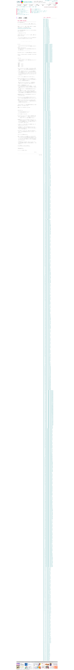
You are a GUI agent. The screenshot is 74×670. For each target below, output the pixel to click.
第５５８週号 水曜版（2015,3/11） (48, 528)
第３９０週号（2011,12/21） (47, 375)
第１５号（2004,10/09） (46, 32)
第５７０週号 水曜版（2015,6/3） (48, 539)
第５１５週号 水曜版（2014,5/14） (48, 489)
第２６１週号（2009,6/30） (47, 258)
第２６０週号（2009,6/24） (47, 257)
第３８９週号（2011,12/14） (47, 374)
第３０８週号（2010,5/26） (47, 299)
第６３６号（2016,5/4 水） (47, 583)
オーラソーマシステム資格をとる (25, 5)
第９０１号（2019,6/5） (46, 660)
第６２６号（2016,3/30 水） (47, 578)
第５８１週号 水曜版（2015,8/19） (48, 549)
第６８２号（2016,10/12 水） (47, 602)
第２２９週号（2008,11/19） (47, 228)
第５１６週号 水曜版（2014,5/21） (48, 490)
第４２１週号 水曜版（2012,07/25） (48, 404)
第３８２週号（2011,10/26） (47, 368)
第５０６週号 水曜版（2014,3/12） (48, 481)
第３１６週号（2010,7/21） (47, 306)
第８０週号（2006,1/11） (46, 92)
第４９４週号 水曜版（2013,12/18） (48, 470)
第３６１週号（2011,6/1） (47, 348)
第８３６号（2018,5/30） (46, 651)
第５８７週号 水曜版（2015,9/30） (48, 555)
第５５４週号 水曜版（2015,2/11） (48, 524)
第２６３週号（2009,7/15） (47, 260)
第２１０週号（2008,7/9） (47, 211)
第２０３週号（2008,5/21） (47, 205)
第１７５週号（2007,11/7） (47, 179)
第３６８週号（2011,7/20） (47, 355)
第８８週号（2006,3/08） (46, 100)
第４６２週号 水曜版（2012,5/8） (48, 441)
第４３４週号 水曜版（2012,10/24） (48, 416)
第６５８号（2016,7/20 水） (47, 592)
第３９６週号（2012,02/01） (47, 381)
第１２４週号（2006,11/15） (47, 133)
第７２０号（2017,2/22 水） (47, 618)
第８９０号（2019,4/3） (46, 659)
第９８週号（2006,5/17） (46, 109)
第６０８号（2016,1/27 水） (47, 570)
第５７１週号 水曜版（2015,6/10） (48, 540)
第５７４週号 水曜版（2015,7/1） (48, 543)
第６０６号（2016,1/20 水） (47, 569)
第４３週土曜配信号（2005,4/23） (48, 58)
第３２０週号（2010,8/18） (47, 310)
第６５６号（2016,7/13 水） (47, 591)
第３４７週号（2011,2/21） (47, 335)
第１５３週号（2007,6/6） (47, 160)
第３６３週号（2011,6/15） (47, 350)
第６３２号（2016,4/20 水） (47, 581)
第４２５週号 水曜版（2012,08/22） (48, 408)
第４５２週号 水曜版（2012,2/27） (48, 432)
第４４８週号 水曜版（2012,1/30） (48, 428)
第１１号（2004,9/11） (46, 28)
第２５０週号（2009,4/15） (47, 248)
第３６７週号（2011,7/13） (47, 354)
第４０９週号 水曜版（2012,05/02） (48, 393)
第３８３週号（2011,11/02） (47, 369)
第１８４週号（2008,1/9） (47, 187)
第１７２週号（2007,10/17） (47, 176)
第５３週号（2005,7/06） (46, 67)
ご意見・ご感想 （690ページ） (35, 12)
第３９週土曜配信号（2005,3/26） (48, 54)
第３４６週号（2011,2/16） (47, 334)
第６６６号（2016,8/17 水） (47, 596)
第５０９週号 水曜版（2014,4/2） (48, 484)
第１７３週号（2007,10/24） (47, 177)
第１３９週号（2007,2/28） (47, 147)
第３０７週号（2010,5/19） (47, 298)
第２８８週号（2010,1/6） (47, 283)
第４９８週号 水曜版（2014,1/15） (48, 474)
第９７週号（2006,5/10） (46, 108)
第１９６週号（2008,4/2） (47, 198)
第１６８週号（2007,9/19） (47, 172)
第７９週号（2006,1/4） (46, 91)
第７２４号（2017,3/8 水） (47, 620)
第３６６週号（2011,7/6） (47, 353)
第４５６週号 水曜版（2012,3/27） (48, 436)
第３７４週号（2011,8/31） (47, 360)
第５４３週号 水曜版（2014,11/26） (48, 514)
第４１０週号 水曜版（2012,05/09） (48, 394)
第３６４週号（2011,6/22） (47, 351)
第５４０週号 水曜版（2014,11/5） (48, 511)
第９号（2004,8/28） (46, 26)
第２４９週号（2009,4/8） (47, 247)
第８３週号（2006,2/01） (46, 95)
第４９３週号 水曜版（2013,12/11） (48, 469)
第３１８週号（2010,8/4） (47, 308)
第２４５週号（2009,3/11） (47, 243)
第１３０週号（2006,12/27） (47, 139)
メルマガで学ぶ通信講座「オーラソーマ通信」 (24, 6)
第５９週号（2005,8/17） (46, 73)
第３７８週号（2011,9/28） (47, 364)
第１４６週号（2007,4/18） (47, 154)
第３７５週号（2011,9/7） (47, 361)
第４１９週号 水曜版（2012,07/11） (48, 402)
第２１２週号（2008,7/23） (47, 213)
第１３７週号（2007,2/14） (47, 145)
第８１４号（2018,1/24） (46, 644)
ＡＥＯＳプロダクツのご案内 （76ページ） (23, 14)
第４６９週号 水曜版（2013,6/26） (48, 447)
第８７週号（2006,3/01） (46, 99)
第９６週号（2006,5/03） (46, 107)
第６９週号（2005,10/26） (47, 82)
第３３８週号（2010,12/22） (47, 327)
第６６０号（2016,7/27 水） (47, 593)
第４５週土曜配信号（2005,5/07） (48, 60)
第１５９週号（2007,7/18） (47, 164)
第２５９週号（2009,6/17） (47, 256)
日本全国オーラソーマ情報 (37, 5)
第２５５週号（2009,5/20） (47, 252)
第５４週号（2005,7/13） (46, 68)
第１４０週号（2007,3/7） (47, 148)
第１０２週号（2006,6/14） (47, 113)
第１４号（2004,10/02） (46, 31)
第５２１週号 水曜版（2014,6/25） (48, 494)
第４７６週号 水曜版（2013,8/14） (48, 453)
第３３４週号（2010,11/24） (47, 323)
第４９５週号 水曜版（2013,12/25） (48, 471)
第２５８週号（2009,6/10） (47, 255)
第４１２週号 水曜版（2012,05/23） (48, 396)
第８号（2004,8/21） (46, 25)
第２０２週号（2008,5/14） (47, 204)
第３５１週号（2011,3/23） (47, 339)
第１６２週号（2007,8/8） (47, 167)
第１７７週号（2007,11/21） (47, 181)
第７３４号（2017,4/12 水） (47, 624)
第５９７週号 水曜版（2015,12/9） (48, 564)
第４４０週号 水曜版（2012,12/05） (48, 422)
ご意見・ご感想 (34, 6)
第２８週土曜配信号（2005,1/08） (48, 44)
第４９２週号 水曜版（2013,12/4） (48, 468)
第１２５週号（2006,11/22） (47, 134)
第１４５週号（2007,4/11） (47, 153)
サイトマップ (51, 0)
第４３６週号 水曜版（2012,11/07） (48, 418)
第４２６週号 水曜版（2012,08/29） (48, 409)
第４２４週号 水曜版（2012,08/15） (48, 407)
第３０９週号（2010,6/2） (47, 300)
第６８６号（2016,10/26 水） (47, 604)
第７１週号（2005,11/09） (47, 84)
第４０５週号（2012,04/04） (47, 389)
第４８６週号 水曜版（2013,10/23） (48, 463)
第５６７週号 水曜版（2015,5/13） (48, 536)
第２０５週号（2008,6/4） (47, 207)
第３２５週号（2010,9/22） (47, 315)
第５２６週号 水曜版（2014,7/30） (48, 499)
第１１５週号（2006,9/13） (47, 125)
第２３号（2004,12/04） (46, 39)
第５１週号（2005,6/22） (46, 65)
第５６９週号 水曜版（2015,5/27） (48, 538)
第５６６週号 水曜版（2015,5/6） (48, 535)
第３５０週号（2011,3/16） (47, 338)
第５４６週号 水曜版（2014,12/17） (48, 517)
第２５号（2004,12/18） (46, 41)
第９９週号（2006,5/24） (46, 110)
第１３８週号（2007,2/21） (47, 146)
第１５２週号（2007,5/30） (47, 159)
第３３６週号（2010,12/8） (47, 325)
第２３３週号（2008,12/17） (47, 232)
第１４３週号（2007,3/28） (47, 151)
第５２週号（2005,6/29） (46, 66)
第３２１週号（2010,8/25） (47, 311)
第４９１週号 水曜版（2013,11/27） (48, 467)
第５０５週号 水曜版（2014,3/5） (48, 480)
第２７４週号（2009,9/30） (47, 270)
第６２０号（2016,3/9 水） (47, 575)
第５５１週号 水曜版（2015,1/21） (48, 521)
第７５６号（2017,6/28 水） (47, 632)
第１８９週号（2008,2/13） (47, 192)
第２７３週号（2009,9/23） (47, 269)
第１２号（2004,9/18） (46, 29)
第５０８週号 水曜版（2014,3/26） (48, 483)
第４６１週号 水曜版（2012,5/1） (48, 440)
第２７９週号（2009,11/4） (47, 275)
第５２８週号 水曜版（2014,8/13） (48, 501)
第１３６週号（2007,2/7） (47, 144)
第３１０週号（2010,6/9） (47, 301)
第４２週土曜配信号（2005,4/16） (48, 57)
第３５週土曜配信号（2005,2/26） (48, 50)
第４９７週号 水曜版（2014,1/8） (48, 473)
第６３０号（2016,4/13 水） (47, 580)
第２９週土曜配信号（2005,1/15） (48, 45)
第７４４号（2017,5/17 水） (47, 628)
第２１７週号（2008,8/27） (47, 218)
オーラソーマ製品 (43, 5)
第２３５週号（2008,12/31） (47, 234)
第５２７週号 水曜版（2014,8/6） (48, 500)
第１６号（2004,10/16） (46, 33)
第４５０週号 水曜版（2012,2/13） (48, 430)
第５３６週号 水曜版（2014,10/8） (48, 508)
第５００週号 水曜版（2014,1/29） (48, 476)
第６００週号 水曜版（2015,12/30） (48, 566)
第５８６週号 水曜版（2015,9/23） (48, 554)
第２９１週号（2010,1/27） (47, 286)
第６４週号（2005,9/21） (46, 77)
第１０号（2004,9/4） (46, 27)
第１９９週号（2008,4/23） (47, 201)
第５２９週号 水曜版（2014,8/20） (48, 502)
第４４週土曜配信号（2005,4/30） (48, 59)
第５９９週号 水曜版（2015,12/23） (48, 565)
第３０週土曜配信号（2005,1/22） (48, 46)
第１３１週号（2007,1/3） (47, 140)
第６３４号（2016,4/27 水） (47, 582)
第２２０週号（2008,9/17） (47, 221)
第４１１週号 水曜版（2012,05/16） (48, 395)
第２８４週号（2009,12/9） (47, 279)
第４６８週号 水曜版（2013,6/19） (48, 446)
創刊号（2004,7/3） (46, 19)
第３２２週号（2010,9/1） (47, 312)
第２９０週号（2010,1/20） (47, 285)
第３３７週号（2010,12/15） (47, 326)
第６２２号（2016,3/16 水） (47, 576)
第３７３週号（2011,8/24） (47, 359)
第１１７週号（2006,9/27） (47, 127)
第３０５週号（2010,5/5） (47, 296)
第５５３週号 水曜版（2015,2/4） (48, 523)
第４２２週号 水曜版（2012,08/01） (48, 405)
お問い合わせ (56, 0)
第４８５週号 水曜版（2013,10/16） (48, 462)
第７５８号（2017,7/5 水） (47, 633)
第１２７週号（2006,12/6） (47, 136)
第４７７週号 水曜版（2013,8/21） (48, 455)
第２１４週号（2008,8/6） (47, 215)
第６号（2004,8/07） (46, 23)
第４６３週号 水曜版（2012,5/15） (48, 442)
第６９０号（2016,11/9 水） (47, 606)
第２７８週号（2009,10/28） (47, 274)
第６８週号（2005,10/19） (47, 81)
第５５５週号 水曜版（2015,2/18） (48, 525)
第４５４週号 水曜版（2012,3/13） (48, 434)
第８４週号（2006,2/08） (46, 96)
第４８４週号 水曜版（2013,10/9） (48, 461)
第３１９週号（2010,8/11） (47, 309)
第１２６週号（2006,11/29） (47, 135)
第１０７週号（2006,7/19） (47, 117)
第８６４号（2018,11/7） (46, 655)
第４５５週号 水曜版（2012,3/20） (48, 435)
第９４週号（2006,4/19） (46, 105)
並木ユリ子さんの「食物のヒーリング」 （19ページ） (38, 11)
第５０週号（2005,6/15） (46, 64)
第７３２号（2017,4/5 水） (47, 623)
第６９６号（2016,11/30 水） (47, 609)
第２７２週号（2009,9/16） (47, 268)
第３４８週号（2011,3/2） (47, 336)
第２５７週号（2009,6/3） (47, 254)
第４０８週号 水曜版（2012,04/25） (48, 392)
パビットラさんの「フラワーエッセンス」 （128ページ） (39, 10)
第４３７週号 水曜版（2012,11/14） (48, 419)
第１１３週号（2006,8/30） (47, 123)
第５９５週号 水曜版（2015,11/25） (48, 562)
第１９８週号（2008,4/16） (47, 200)
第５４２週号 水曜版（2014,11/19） (48, 513)
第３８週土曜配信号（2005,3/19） (48, 53)
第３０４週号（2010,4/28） (47, 295)
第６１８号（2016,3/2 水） (47, 574)
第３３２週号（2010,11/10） (47, 321)
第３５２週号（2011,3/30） (47, 340)
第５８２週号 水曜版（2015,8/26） (48, 550)
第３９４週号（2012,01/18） (47, 379)
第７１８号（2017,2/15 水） (47, 617)
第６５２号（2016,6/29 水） (47, 589)
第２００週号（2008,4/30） (47, 202)
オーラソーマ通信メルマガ (55, 5)
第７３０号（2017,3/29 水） (47, 622)
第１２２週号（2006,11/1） (47, 131)
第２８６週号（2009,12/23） (47, 281)
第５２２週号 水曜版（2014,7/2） (48, 495)
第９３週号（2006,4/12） (46, 104)
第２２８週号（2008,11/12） (47, 227)
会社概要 (48, 0)
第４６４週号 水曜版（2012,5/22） (48, 443)
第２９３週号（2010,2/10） (47, 288)
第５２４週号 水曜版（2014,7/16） (48, 497)
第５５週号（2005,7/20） (46, 69)
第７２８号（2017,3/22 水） (47, 621)
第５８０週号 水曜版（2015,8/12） (48, 548)
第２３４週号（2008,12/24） (47, 233)
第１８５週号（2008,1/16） (47, 188)
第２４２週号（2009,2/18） (47, 240)
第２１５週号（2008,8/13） (47, 216)
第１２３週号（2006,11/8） (47, 132)
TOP (29, 1)
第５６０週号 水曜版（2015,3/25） (48, 530)
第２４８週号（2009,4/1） (47, 246)
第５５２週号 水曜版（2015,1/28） (48, 522)
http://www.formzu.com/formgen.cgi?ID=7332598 (24, 28)
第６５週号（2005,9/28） (46, 78)
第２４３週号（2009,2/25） (47, 241)
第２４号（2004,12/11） (46, 40)
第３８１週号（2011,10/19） (47, 367)
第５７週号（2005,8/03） (46, 71)
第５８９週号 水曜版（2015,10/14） (48, 557)
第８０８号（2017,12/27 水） (47, 642)
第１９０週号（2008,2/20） (47, 193)
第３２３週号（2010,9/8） (47, 313)
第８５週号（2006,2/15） (46, 97)
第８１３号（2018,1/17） (46, 643)
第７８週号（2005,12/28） (47, 90)
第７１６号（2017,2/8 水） (47, 616)
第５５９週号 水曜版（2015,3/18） (48, 529)
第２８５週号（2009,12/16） (47, 280)
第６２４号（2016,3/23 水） (47, 577)
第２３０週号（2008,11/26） (47, 229)
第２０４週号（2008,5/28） (47, 206)
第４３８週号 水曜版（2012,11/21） (48, 420)
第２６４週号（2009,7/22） (47, 261)
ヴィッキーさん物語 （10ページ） (22, 11)
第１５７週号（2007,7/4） (47, 162)
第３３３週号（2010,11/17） (47, 322)
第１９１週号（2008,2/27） (47, 194)
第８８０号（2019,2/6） (46, 657)
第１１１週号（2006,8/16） (47, 121)
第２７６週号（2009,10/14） (47, 272)
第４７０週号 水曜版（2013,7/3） (48, 448)
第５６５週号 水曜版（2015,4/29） (48, 534)
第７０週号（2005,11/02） (47, 83)
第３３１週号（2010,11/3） (47, 320)
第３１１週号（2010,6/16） (47, 302)
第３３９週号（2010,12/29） (47, 328)
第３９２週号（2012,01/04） (47, 377)
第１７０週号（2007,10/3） (47, 174)
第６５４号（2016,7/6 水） (47, 590)
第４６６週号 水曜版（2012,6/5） (48, 444)
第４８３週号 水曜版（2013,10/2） (48, 460)
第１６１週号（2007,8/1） (47, 166)
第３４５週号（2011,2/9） (47, 333)
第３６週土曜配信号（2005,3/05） (48, 51)
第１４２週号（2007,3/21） (47, 150)
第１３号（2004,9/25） (46, 30)
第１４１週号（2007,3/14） (47, 149)
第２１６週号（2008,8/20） (47, 217)
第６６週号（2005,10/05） (47, 79)
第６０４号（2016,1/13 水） (47, 568)
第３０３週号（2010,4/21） (47, 294)
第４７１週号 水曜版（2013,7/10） (48, 449)
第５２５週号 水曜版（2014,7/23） (48, 498)
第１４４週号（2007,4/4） (47, 152)
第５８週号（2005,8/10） (46, 72)
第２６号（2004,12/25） (46, 42)
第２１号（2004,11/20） (46, 37)
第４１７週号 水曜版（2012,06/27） (48, 400)
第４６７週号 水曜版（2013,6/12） (48, 445)
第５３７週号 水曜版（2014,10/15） (48, 509)
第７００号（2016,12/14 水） (47, 611)
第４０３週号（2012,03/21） (47, 387)
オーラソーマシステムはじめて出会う (19, 5)
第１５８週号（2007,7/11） (47, 163)
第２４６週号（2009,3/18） (47, 244)
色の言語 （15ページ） (20, 13)
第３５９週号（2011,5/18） (47, 346)
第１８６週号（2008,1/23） (47, 189)
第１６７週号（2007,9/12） (47, 171)
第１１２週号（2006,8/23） (47, 122)
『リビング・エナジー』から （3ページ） (23, 12)
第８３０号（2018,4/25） (46, 649)
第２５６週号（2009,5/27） (47, 253)
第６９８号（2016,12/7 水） (47, 610)
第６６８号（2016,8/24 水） (47, 597)
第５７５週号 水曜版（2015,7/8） (48, 544)
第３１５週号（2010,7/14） (47, 305)
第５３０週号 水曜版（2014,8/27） (48, 503)
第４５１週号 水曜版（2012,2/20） (48, 431)
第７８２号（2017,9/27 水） (47, 637)
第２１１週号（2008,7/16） (47, 212)
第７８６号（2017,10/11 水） (47, 638)
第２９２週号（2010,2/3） (47, 287)
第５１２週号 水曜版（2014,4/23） (48, 487)
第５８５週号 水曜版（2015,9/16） (48, 553)
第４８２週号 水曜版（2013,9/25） (48, 459)
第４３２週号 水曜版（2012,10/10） (48, 414)
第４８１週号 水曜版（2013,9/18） (48, 458)
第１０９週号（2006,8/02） (47, 119)
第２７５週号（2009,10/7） (47, 271)
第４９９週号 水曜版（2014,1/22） (48, 475)
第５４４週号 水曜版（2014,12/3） (48, 515)
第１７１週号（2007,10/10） (47, 175)
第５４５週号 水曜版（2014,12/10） (48, 516)
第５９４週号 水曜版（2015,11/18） (48, 561)
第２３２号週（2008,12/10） (47, 231)
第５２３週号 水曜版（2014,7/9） (48, 496)
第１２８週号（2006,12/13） (47, 137)
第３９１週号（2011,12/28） (47, 376)
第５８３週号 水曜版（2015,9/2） (48, 551)
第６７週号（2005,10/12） (47, 80)
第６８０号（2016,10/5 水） (47, 601)
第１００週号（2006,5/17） (47, 111)
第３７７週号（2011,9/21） (47, 363)
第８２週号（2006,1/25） (46, 94)
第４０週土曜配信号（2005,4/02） (48, 55)
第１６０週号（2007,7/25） (47, 165)
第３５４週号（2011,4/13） (47, 342)
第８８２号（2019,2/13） (46, 658)
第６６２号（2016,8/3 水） (47, 594)
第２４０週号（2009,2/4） (47, 238)
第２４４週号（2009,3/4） (47, 242)
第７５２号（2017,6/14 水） (47, 631)
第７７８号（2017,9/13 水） (47, 636)
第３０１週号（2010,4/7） (47, 293)
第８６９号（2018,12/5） (46, 656)
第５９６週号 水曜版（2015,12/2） (48, 563)
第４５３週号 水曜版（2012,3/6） (48, 433)
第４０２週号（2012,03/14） (47, 386)
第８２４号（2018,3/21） (46, 647)
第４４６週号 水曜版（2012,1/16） (48, 427)
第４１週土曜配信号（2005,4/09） (48, 56)
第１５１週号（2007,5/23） (47, 158)
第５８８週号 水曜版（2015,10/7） (48, 556)
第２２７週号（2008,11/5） (47, 226)
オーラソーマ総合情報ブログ (49, 5)
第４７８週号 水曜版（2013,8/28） (48, 456)
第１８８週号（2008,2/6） (47, 191)
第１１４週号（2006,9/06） (47, 124)
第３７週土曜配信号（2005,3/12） (48, 52)
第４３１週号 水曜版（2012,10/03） (48, 413)
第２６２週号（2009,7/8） (47, 259)
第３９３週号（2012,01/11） (47, 378)
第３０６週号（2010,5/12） (47, 297)
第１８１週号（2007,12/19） (47, 184)
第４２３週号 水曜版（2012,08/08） (48, 406)
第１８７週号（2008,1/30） (47, 190)
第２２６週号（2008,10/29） (47, 225)
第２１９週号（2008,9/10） (47, 220)
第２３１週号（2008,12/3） (47, 230)
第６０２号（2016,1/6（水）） (47, 567)
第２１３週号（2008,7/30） (47, 214)
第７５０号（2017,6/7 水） (47, 630)
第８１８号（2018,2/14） (46, 646)
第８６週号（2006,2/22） (46, 98)
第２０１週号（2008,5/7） (47, 203)
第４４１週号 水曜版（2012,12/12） (48, 423)
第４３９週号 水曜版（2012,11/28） (48, 421)
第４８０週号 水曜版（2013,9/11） (48, 457)
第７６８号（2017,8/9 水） (47, 635)
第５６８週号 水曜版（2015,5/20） (48, 537)
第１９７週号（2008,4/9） (47, 199)
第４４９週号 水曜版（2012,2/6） (48, 429)
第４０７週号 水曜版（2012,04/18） (48, 391)
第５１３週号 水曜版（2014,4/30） (48, 488)
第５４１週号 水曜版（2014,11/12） (48, 512)
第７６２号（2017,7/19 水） (47, 634)
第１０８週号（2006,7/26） (47, 118)
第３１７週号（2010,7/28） (47, 307)
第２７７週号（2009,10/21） (47, 273)
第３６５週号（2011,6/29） (47, 352)
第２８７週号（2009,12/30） (47, 282)
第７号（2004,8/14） (46, 24)
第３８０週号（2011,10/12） (47, 366)
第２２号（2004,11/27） (46, 38)
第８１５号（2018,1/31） (46, 645)
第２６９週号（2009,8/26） (47, 265)
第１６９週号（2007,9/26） (47, 173)
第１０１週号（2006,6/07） (47, 112)
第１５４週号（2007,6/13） (47, 161)
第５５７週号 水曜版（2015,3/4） (48, 527)
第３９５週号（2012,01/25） (47, 380)
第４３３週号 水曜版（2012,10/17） (48, 415)
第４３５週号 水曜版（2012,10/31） (48, 417)
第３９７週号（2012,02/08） (47, 382)
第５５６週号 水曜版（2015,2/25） (48, 526)
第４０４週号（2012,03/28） (47, 388)
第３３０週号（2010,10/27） (47, 319)
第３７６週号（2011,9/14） (47, 362)
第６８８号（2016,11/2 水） (47, 605)
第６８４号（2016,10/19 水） (47, 603)
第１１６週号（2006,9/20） (47, 126)
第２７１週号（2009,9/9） (47, 267)
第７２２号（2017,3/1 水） (47, 619)
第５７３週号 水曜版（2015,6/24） (48, 542)
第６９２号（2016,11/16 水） (47, 607)
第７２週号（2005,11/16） (47, 85)
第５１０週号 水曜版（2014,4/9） (48, 485)
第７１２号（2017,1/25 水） (47, 615)
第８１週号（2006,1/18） (46, 93)
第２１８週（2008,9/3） (46, 219)
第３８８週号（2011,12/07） (47, 373)
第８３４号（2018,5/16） (46, 650)
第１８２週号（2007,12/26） (47, 185)
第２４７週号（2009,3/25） (47, 245)
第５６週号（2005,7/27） (46, 70)
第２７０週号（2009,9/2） (47, 266)
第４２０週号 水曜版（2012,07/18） (48, 403)
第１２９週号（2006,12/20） (47, 138)
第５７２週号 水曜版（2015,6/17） (48, 541)
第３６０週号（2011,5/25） (47, 347)
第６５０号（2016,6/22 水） (47, 588)
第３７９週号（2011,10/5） (47, 365)
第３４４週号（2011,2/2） (47, 332)
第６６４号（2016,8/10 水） (47, 595)
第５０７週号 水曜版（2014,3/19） (48, 482)
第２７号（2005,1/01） (46, 43)
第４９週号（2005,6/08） (46, 63)
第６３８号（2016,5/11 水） (47, 584)
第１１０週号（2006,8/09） (47, 120)
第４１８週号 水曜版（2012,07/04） (48, 401)
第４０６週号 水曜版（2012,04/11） (48, 390)
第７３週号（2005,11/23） (47, 86)
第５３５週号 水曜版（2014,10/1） (48, 507)
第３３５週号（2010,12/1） (47, 324)
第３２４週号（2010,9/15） (47, 314)
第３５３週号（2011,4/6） (47, 341)
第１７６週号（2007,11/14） (47, 180)
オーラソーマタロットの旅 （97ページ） (23, 10)
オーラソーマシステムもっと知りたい (31, 5)
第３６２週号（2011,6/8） (47, 349)
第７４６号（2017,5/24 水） (47, 629)
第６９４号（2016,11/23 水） (47, 608)
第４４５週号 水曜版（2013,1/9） (48, 426)
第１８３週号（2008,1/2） (47, 186)
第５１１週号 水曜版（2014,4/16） (48, 486)
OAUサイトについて (55, 1)
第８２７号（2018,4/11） (46, 648)
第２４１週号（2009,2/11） (47, 239)
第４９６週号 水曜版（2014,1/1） (48, 472)
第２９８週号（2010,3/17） (47, 292)
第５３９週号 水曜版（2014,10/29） (48, 510)
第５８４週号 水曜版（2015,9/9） (48, 552)
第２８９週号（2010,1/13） (47, 284)
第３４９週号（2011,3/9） (47, 337)
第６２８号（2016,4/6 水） (47, 579)
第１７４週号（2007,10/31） (47, 178)
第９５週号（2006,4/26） (46, 106)
